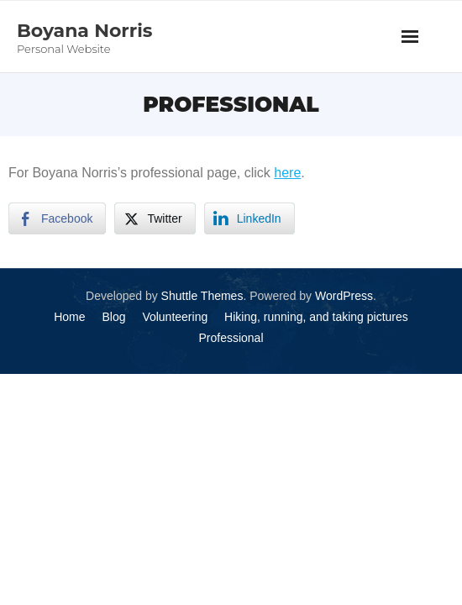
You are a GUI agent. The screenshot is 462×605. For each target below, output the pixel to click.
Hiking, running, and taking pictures (316, 317)
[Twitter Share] (154, 218)
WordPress (344, 295)
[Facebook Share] (57, 218)
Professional (230, 338)
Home (69, 317)
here (287, 173)
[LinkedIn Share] (249, 218)
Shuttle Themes (202, 295)
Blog (113, 317)
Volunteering (174, 317)
